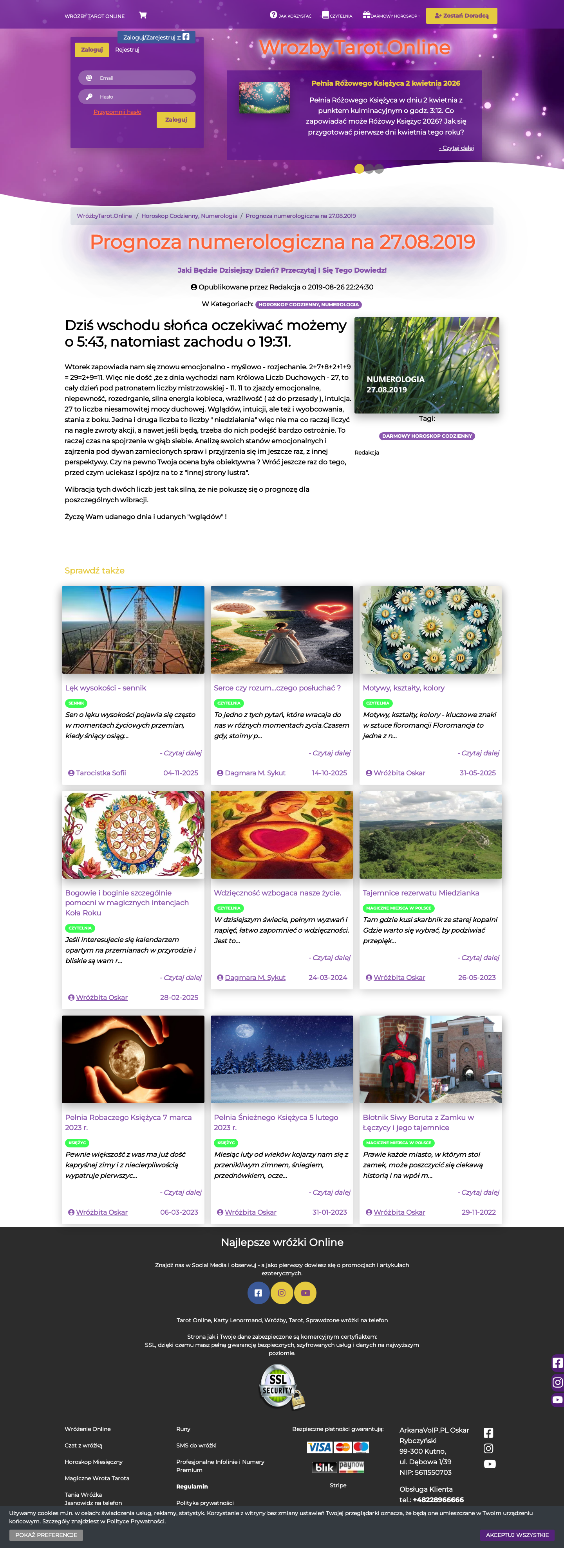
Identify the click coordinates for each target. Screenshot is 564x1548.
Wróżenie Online (87, 1429)
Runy (183, 1429)
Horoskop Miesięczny (94, 1461)
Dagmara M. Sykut (255, 773)
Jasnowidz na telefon (93, 1503)
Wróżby (275, 1320)
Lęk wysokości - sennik (105, 687)
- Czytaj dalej (456, 147)
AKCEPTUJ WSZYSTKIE (517, 1535)
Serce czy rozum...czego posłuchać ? (277, 687)
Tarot (296, 1320)
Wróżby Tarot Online (95, 16)
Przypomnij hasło (117, 111)
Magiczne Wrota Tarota (97, 1478)
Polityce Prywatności (135, 1521)
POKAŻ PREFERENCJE (46, 1535)
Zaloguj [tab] (92, 49)
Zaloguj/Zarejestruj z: (156, 37)
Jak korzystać (290, 15)
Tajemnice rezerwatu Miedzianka (421, 892)
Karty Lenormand (237, 1320)
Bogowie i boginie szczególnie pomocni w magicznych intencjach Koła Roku (127, 902)
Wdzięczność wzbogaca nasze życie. (277, 892)
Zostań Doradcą (462, 15)
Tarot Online (194, 1320)
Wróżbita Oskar (399, 773)
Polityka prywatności (205, 1503)
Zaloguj (176, 119)
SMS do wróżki (196, 1445)
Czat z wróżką (83, 1445)
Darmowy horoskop (390, 15)
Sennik (76, 703)
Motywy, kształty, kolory (404, 687)
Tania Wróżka (83, 1494)
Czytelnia (337, 15)
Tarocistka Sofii (101, 773)
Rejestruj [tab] (127, 49)
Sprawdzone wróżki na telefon (347, 1320)
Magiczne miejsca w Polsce (398, 908)
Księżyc (77, 1142)
